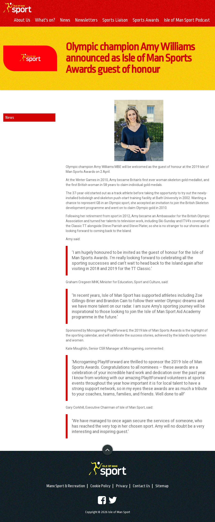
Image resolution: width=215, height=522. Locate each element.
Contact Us (141, 486)
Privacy (122, 486)
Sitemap (162, 486)
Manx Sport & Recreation (65, 486)
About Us (22, 20)
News (65, 20)
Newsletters (86, 20)
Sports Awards (146, 20)
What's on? (45, 20)
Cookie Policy (100, 486)
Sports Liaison (115, 20)
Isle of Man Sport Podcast (187, 20)
